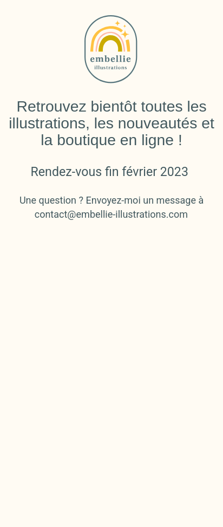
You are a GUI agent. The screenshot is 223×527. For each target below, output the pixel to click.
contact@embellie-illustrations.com (111, 214)
